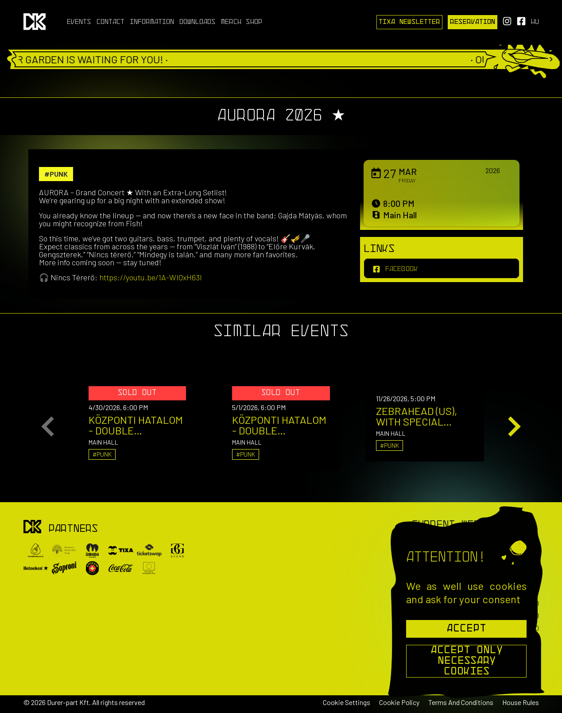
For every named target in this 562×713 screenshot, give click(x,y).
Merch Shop (241, 22)
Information (152, 22)
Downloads (197, 22)
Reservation (472, 22)
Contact (110, 22)
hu (535, 22)
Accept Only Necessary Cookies (466, 661)
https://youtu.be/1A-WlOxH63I (150, 277)
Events (79, 22)
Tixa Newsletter (409, 22)
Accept (466, 629)
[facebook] (441, 268)
